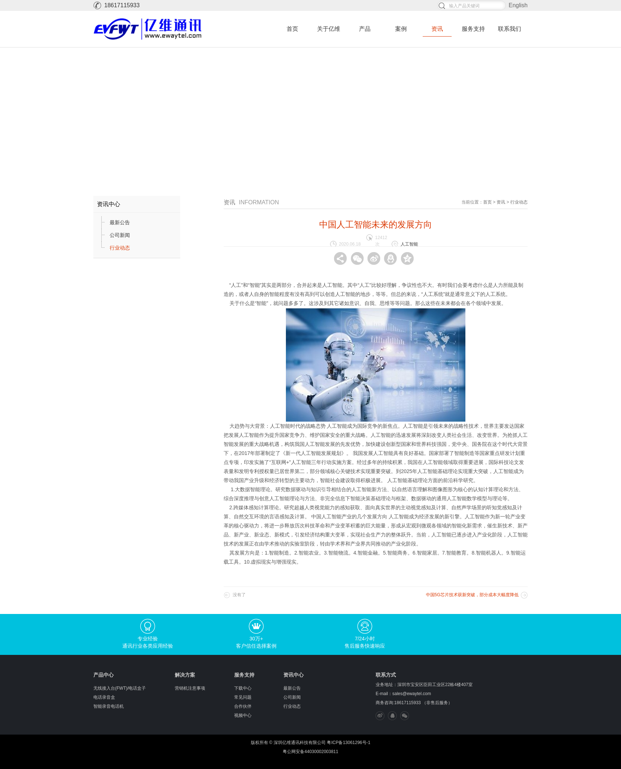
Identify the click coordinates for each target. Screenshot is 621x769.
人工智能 (409, 244)
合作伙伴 (243, 706)
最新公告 (120, 222)
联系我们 (509, 29)
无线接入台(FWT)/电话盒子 (119, 688)
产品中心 (103, 675)
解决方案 (185, 675)
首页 (292, 29)
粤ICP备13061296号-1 (348, 742)
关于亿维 (328, 29)
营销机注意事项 (190, 688)
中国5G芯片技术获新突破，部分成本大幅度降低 (472, 594)
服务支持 (473, 29)
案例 (401, 29)
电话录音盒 (104, 697)
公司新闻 (120, 235)
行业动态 (120, 248)
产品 (365, 29)
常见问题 (243, 697)
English (518, 5)
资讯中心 (293, 675)
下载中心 (243, 688)
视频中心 (243, 715)
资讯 (437, 29)
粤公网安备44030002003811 (310, 751)
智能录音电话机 (108, 706)
